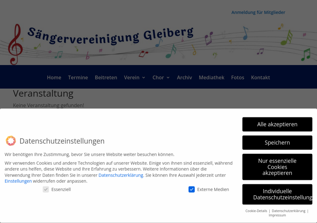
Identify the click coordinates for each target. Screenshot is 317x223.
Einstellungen (18, 178)
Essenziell (57, 186)
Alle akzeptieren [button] (277, 121)
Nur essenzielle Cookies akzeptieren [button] (277, 163)
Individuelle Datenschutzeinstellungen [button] (282, 191)
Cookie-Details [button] (256, 207)
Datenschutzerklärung (120, 172)
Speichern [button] (277, 139)
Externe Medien (209, 186)
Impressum (277, 212)
